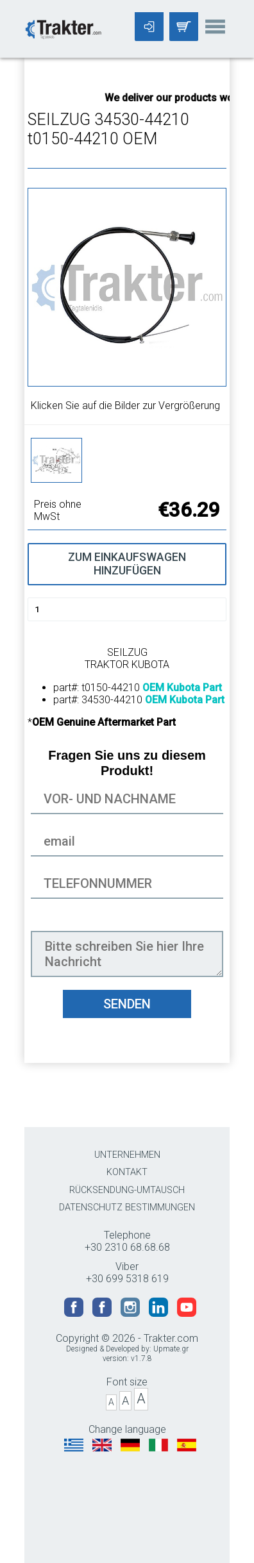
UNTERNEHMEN (127, 1154)
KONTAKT (127, 1172)
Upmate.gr (171, 1348)
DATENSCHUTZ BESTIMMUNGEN (127, 1207)
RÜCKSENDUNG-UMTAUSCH (127, 1190)
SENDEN (127, 1004)
